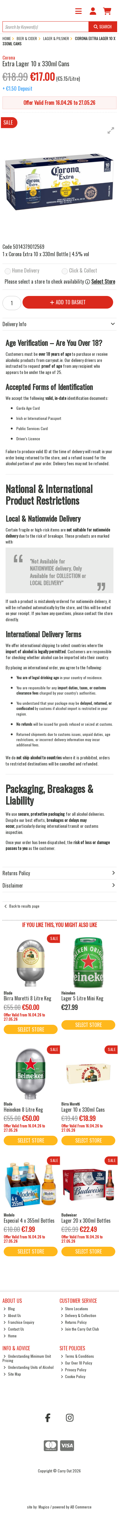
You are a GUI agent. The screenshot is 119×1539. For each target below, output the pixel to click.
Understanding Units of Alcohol (28, 1367)
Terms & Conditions (77, 1356)
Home (10, 1335)
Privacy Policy (74, 1369)
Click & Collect (83, 271)
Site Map (12, 1374)
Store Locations (74, 1308)
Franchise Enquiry (18, 1322)
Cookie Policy (73, 1376)
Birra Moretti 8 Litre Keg (27, 998)
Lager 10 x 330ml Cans (83, 1109)
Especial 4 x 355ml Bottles (29, 1220)
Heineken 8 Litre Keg (23, 1109)
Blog (9, 1308)
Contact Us (13, 1329)
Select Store (103, 282)
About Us (12, 1315)
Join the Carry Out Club (80, 1329)
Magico (44, 1506)
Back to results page (24, 906)
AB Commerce (81, 1506)
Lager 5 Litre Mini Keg (82, 998)
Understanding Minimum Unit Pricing (26, 1358)
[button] (111, 130)
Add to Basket (68, 302)
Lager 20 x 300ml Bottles (86, 1220)
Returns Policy (74, 1322)
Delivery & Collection (78, 1315)
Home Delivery (25, 271)
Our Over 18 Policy (76, 1362)
